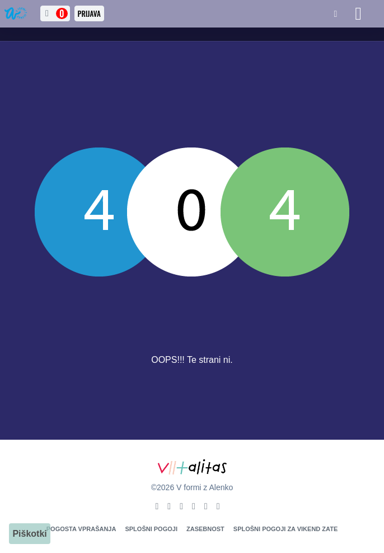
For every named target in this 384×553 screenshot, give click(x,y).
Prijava (89, 13)
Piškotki (29, 533)
